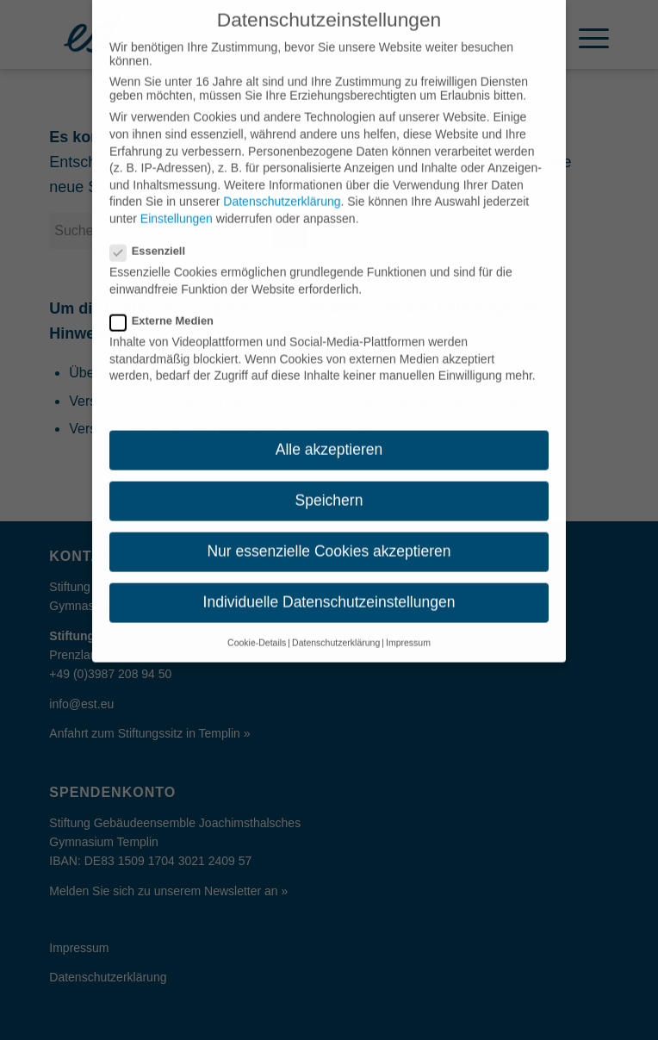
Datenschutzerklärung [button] (336, 626)
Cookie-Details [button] (256, 626)
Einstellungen (176, 203)
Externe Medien (168, 305)
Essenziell (154, 235)
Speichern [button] (329, 485)
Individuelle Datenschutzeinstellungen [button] (329, 586)
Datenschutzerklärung (281, 186)
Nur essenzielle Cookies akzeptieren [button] (328, 536)
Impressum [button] (408, 626)
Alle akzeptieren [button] (329, 434)
